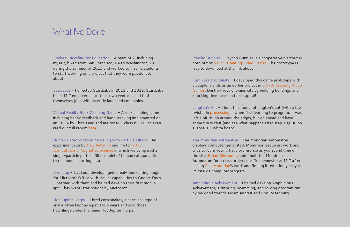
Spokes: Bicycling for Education (81, 57)
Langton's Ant (205, 107)
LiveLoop (61, 172)
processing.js (221, 112)
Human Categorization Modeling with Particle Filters (100, 139)
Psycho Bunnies (207, 57)
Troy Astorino (98, 145)
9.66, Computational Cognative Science (97, 147)
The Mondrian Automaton (215, 139)
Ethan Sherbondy (223, 155)
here (92, 128)
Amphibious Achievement (215, 182)
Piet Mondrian (217, 165)
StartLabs (62, 90)
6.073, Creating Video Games (240, 63)
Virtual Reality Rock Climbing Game (85, 112)
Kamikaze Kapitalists (211, 79)
